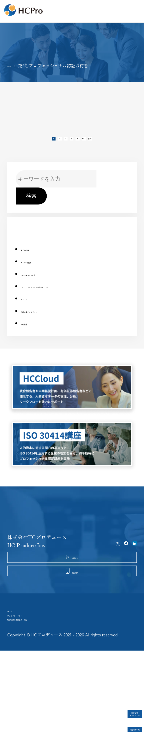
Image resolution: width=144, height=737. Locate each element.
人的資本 (31, 330)
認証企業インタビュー (46, 318)
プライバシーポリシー (33, 688)
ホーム (15, 676)
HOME (13, 65)
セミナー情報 (36, 269)
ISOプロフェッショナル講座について (64, 293)
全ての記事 (34, 256)
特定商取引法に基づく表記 (38, 700)
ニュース (31, 306)
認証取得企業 (120, 724)
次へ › (98, 142)
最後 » (113, 142)
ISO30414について (43, 281)
